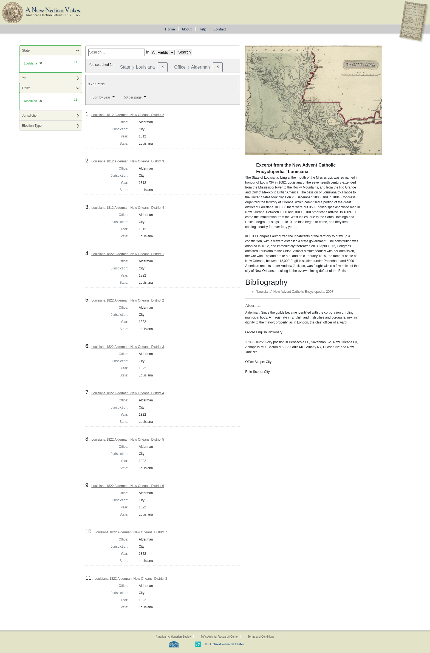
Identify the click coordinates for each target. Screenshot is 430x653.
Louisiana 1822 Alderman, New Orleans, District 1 (127, 254)
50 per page (133, 97)
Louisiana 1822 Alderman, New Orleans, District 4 (127, 393)
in (147, 52)
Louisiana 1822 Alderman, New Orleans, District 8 (130, 579)
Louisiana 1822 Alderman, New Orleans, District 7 (130, 532)
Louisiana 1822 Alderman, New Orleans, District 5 (127, 439)
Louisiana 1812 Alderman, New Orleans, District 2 (127, 115)
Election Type (32, 126)
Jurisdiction (30, 115)
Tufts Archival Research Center (220, 636)
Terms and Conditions (261, 636)
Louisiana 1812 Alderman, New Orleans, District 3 (127, 161)
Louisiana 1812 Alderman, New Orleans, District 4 (127, 208)
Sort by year (101, 97)
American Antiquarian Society (174, 636)
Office (26, 88)
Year (25, 78)
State (26, 50)
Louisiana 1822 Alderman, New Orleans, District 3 (127, 347)
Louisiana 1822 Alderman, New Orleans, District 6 (127, 486)
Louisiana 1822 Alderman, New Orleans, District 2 (127, 300)
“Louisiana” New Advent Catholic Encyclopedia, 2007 (294, 292)
